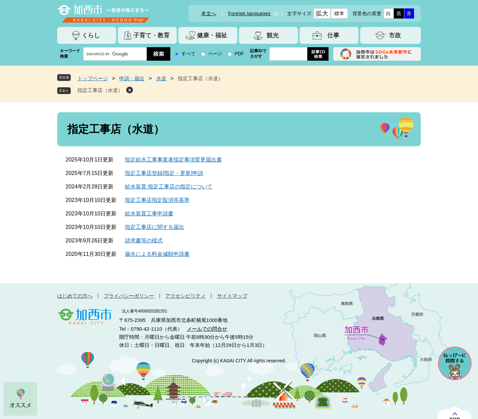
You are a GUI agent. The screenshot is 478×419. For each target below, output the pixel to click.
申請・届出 (131, 78)
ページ (215, 53)
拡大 (322, 13)
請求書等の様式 (144, 240)
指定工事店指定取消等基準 (157, 200)
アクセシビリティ (185, 296)
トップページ (92, 78)
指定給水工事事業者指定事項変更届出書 (173, 159)
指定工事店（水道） (100, 90)
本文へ (208, 13)
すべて (188, 53)
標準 (339, 13)
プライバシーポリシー (129, 296)
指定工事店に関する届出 (154, 227)
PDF (239, 53)
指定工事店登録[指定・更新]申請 (164, 173)
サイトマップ (232, 296)
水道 (161, 78)
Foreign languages (249, 13)
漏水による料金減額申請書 (157, 254)
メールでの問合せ (207, 329)
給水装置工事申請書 (149, 213)
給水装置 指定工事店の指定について (168, 186)
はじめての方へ (75, 296)
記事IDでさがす (258, 54)
